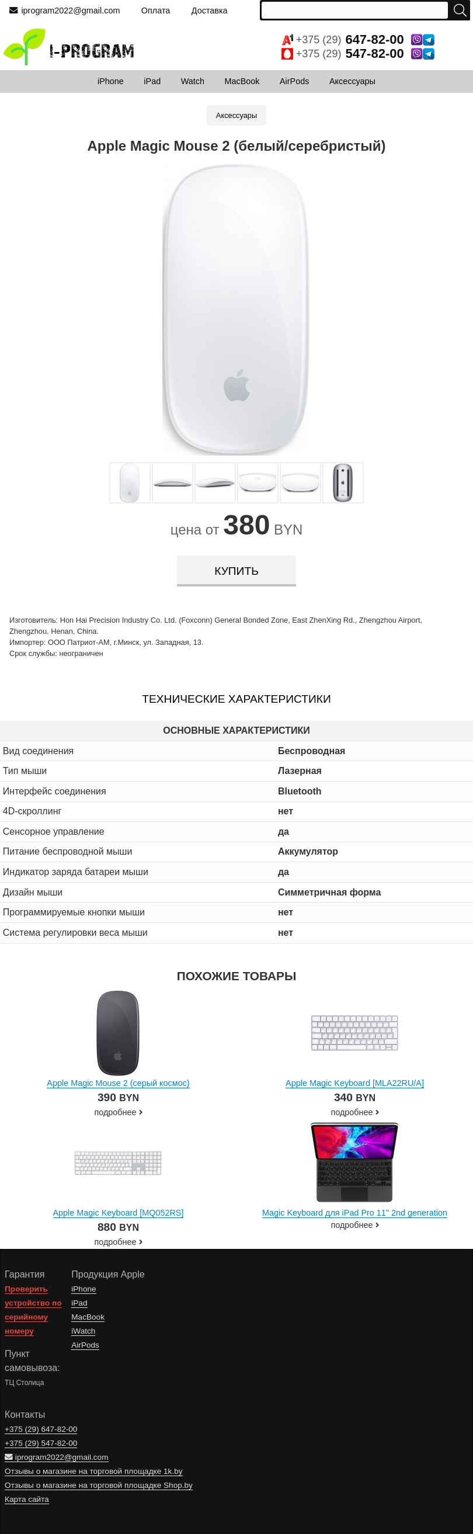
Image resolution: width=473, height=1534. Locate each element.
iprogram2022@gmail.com (64, 10)
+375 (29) (357, 40)
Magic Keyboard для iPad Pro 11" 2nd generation (354, 1212)
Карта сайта (27, 1499)
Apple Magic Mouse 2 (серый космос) (118, 1083)
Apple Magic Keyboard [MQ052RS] (118, 1212)
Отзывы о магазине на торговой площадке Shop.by (99, 1485)
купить (236, 571)
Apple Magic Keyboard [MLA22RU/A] (355, 1083)
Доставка (210, 10)
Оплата (156, 10)
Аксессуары (236, 115)
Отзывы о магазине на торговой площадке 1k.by (93, 1471)
